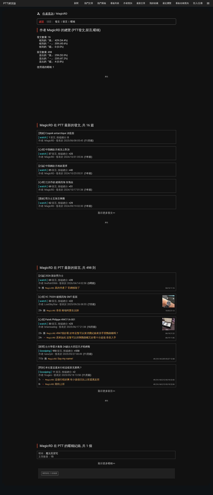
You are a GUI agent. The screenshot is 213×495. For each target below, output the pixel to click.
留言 (65, 21)
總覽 (41, 21)
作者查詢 (48, 13)
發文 (57, 21)
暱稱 (72, 21)
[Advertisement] (106, 97)
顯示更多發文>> (106, 212)
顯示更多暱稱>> (106, 463)
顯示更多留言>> (106, 391)
